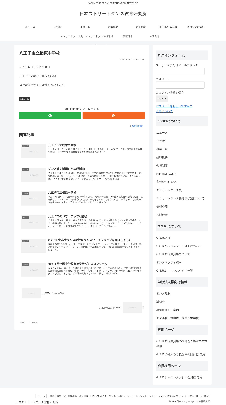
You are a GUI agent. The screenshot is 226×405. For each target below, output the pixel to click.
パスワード (163, 79)
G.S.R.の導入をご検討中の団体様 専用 (180, 354)
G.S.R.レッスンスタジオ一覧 (174, 270)
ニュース (25, 99)
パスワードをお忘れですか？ (174, 106)
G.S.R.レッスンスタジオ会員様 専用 (179, 377)
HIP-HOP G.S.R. (166, 173)
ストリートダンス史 (169, 190)
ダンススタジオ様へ (169, 262)
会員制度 (162, 165)
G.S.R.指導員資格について (173, 254)
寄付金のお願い (166, 181)
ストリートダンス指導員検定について (180, 198)
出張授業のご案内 (167, 310)
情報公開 (162, 206)
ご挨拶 (160, 141)
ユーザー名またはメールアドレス (177, 65)
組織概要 (162, 157)
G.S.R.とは (163, 237)
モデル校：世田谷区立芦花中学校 (177, 318)
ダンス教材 (163, 293)
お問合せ (162, 214)
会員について (164, 111)
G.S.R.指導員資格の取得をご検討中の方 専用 (181, 344)
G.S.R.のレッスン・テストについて (179, 246)
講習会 (160, 301)
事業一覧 (162, 149)
